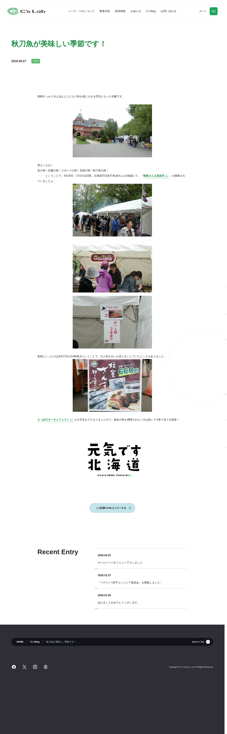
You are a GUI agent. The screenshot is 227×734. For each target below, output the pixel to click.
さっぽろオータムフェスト (56, 419)
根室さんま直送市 (156, 175)
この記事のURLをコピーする (111, 508)
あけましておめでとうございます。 (119, 602)
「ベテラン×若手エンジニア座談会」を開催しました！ (130, 582)
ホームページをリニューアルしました (120, 562)
